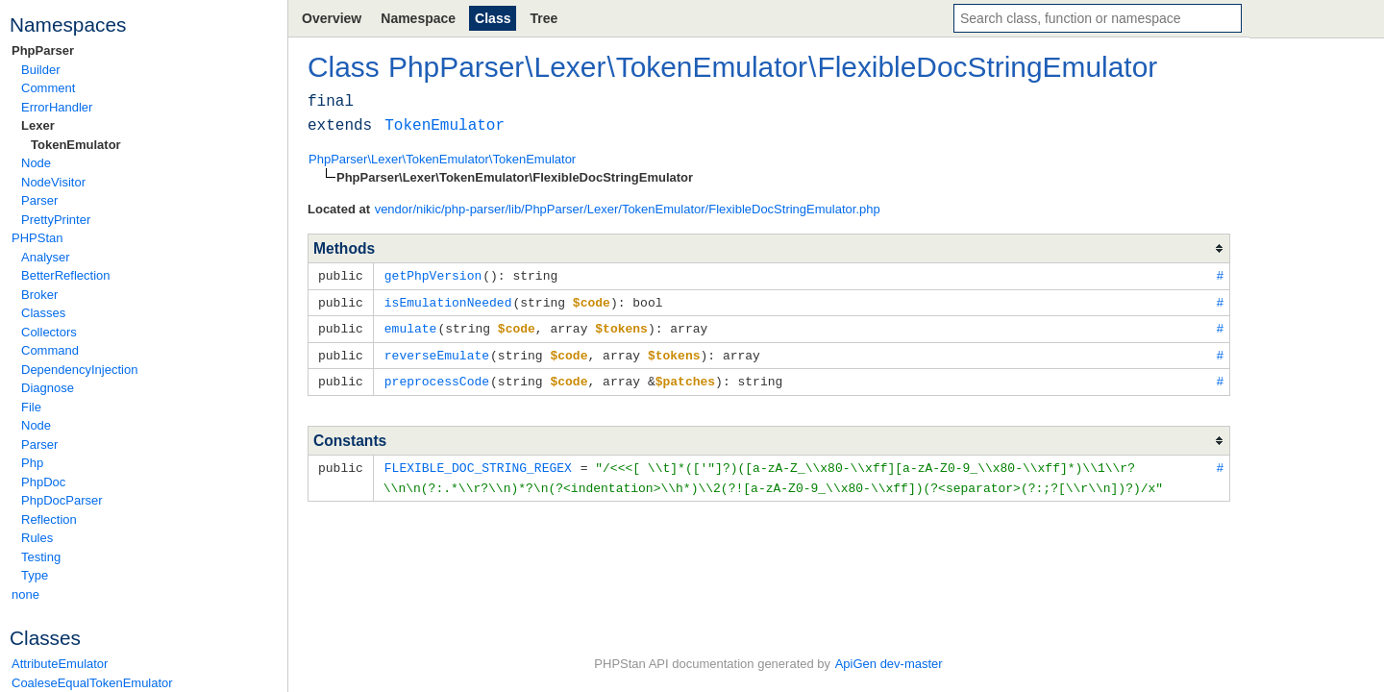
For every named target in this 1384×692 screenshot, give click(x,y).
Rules (37, 538)
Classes (43, 313)
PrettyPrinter (55, 219)
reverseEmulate (436, 351)
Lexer (38, 125)
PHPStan (37, 238)
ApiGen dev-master (889, 663)
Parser (39, 200)
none (25, 594)
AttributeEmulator (60, 663)
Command (50, 350)
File (31, 407)
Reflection (49, 519)
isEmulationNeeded (448, 300)
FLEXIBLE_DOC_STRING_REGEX (478, 462)
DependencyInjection (79, 369)
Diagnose (47, 388)
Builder (40, 69)
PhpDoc (43, 482)
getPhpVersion (433, 275)
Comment (48, 88)
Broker (39, 294)
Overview (331, 18)
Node (36, 163)
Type (34, 575)
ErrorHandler (56, 107)
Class (492, 18)
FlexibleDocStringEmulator (987, 67)
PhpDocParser (62, 500)
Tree (543, 18)
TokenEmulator (76, 144)
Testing (41, 557)
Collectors (49, 332)
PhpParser (43, 50)
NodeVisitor (53, 182)
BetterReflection (66, 275)
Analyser (45, 257)
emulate (410, 325)
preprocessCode (436, 376)
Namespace (418, 18)
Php (32, 463)
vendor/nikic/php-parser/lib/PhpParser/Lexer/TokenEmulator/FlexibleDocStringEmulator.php (627, 209)
